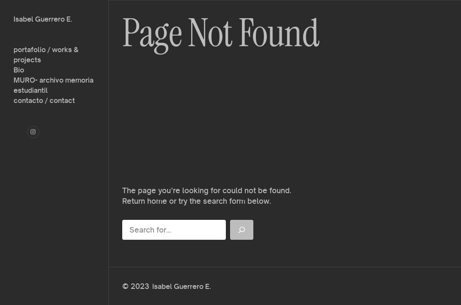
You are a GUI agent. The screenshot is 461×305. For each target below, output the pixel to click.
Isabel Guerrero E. (43, 19)
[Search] (241, 230)
